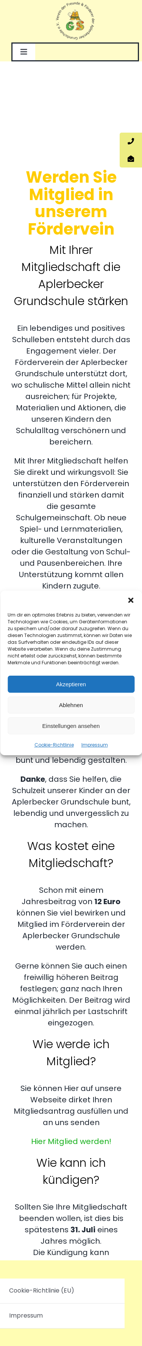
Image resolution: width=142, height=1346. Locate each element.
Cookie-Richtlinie (54, 745)
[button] (130, 600)
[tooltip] (131, 141)
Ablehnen (71, 705)
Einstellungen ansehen (71, 726)
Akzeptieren (71, 684)
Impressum (94, 745)
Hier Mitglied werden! (71, 1141)
